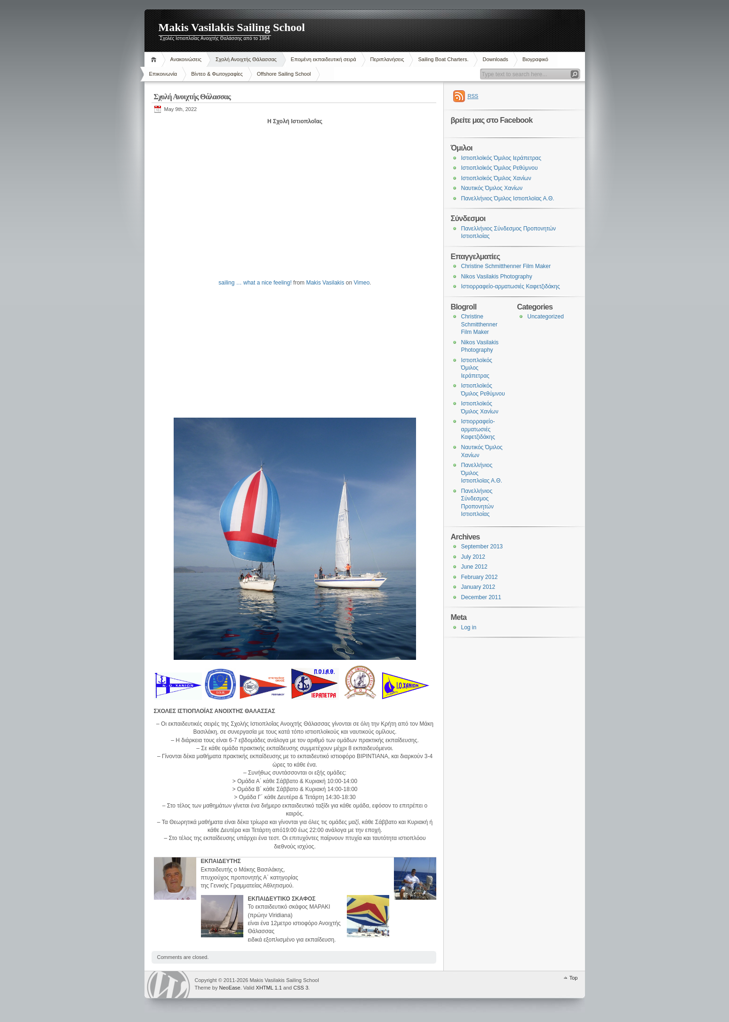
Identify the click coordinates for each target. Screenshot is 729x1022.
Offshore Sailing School (284, 74)
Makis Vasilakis (325, 282)
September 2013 (482, 546)
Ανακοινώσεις (185, 59)
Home (155, 59)
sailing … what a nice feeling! (254, 282)
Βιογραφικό (535, 59)
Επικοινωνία (163, 74)
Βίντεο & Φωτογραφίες (217, 74)
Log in (469, 627)
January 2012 (478, 587)
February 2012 (479, 577)
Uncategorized (546, 316)
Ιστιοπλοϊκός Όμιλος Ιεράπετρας (501, 158)
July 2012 (473, 557)
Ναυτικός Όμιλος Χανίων (492, 188)
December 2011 (481, 597)
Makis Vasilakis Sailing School (232, 27)
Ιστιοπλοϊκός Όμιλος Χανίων (496, 178)
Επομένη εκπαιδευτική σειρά (323, 59)
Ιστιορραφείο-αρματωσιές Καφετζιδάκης (510, 286)
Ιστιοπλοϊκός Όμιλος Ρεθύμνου (499, 168)
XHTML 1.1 (269, 987)
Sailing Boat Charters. (443, 59)
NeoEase (229, 987)
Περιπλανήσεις (387, 59)
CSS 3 (300, 987)
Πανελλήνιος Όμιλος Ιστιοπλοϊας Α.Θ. (507, 198)
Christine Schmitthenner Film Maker (506, 266)
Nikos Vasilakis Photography (496, 276)
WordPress (168, 984)
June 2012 (474, 566)
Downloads (495, 59)
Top (573, 978)
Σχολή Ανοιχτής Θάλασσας (246, 59)
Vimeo (362, 282)
